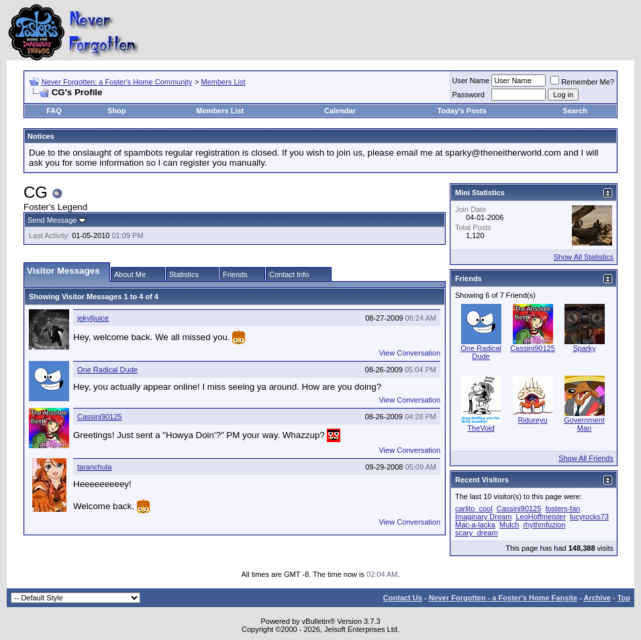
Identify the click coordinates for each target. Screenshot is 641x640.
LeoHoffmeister (540, 517)
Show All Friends (585, 458)
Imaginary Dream (483, 517)
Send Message (52, 220)
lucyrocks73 (589, 517)
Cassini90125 (99, 417)
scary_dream (476, 533)
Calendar (340, 111)
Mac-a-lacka (475, 525)
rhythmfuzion (544, 525)
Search (574, 111)
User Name (471, 80)
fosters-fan (562, 508)
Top (624, 598)
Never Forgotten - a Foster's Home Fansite (503, 598)
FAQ (54, 111)
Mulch (509, 525)
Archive (597, 598)
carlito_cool (474, 508)
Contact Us (402, 598)
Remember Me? (582, 82)
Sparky (584, 348)
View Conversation (409, 353)
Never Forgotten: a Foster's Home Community (117, 82)
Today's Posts (461, 111)
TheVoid (480, 428)
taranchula (94, 467)
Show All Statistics (583, 257)
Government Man (584, 424)
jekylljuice (93, 318)
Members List (223, 82)
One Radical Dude (107, 370)
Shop (116, 111)
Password (468, 95)
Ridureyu (532, 420)
